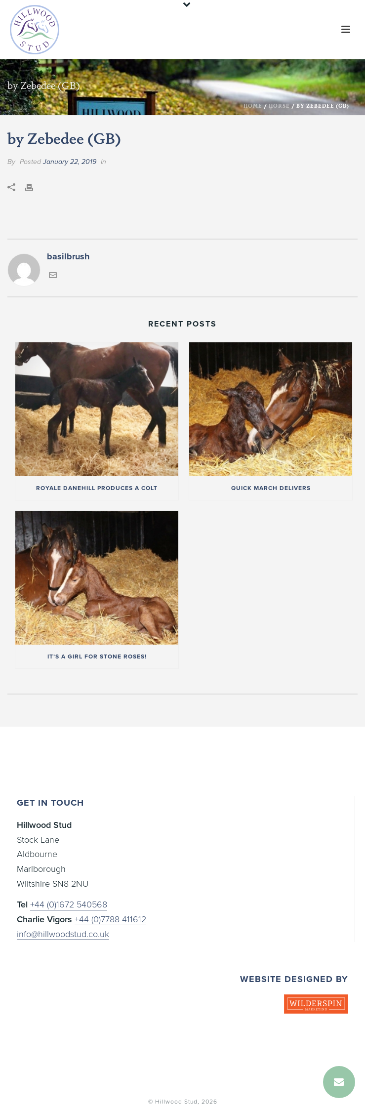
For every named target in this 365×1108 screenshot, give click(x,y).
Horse (279, 105)
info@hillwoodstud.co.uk (63, 934)
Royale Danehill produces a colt (97, 488)
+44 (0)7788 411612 (110, 919)
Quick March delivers (271, 488)
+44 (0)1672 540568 (68, 904)
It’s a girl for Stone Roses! (97, 656)
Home (252, 105)
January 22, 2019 (69, 162)
